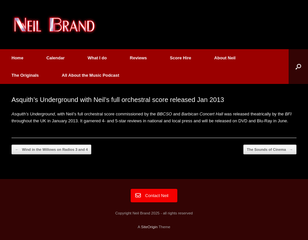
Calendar (55, 57)
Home (17, 57)
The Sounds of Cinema (270, 149)
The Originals (25, 75)
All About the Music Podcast (90, 75)
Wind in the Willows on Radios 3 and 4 (51, 149)
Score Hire (180, 57)
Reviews (138, 57)
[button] (298, 66)
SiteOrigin (149, 227)
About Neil (224, 57)
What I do (97, 57)
